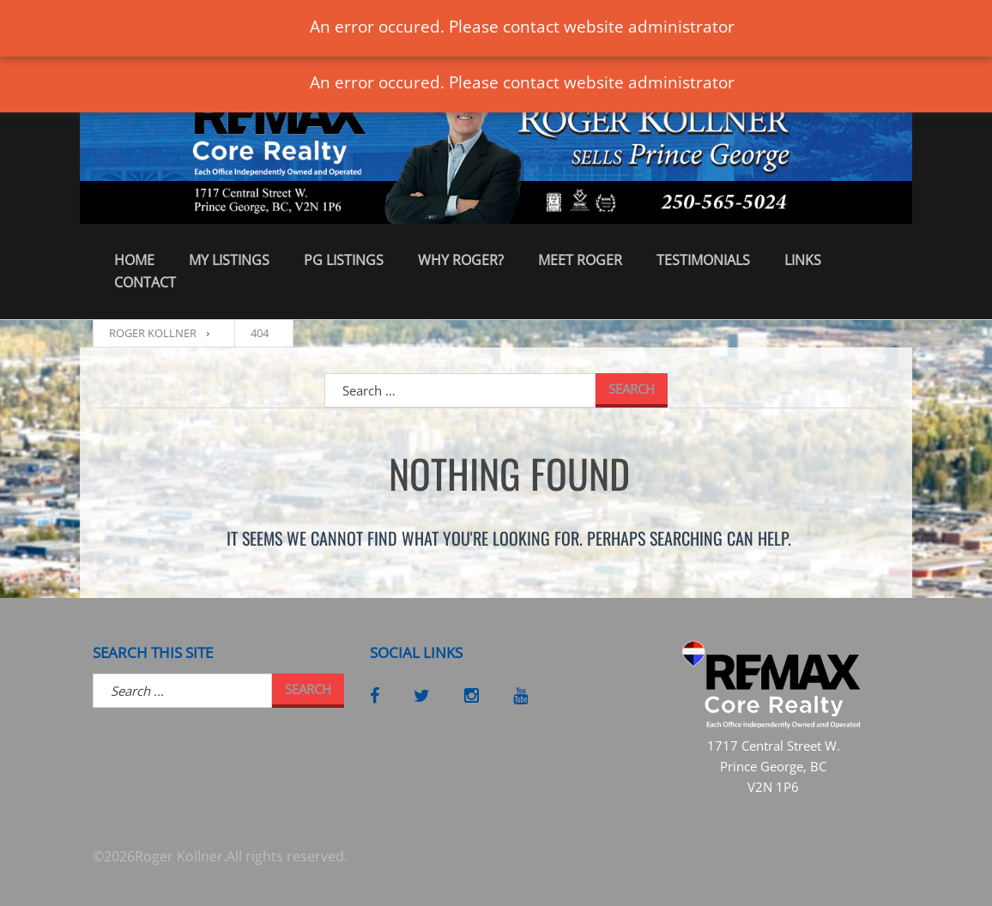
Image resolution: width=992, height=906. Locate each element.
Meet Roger (580, 260)
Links (802, 260)
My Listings (229, 260)
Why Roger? (461, 260)
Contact (145, 282)
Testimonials (703, 260)
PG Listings (344, 260)
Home (134, 260)
